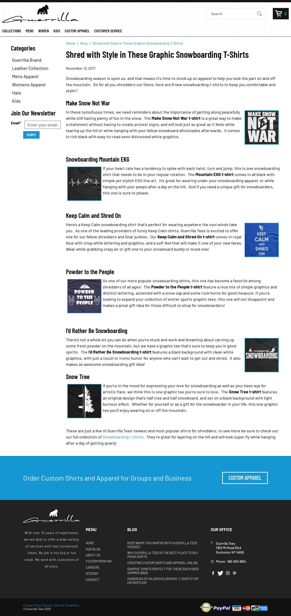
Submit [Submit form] (31, 134)
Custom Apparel (244, 477)
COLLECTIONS (11, 30)
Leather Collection (30, 68)
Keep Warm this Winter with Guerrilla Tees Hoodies (162, 545)
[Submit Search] (259, 13)
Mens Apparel (25, 76)
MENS (30, 30)
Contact (92, 580)
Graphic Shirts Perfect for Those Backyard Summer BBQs (163, 571)
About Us (93, 555)
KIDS (56, 30)
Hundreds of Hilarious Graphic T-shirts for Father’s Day (162, 581)
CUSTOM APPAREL (77, 30)
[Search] (232, 13)
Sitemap (92, 573)
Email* (16, 123)
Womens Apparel (29, 84)
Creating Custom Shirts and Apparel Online (162, 563)
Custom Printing (99, 561)
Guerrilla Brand (26, 60)
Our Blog (93, 549)
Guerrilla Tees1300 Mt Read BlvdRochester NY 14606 (230, 548)
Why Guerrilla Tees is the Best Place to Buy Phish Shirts (162, 555)
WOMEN (43, 30)
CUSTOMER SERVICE (108, 30)
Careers (92, 567)
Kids (16, 101)
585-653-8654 (236, 561)
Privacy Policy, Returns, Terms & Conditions (51, 605)
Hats (16, 92)
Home (90, 543)
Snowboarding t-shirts (123, 436)
